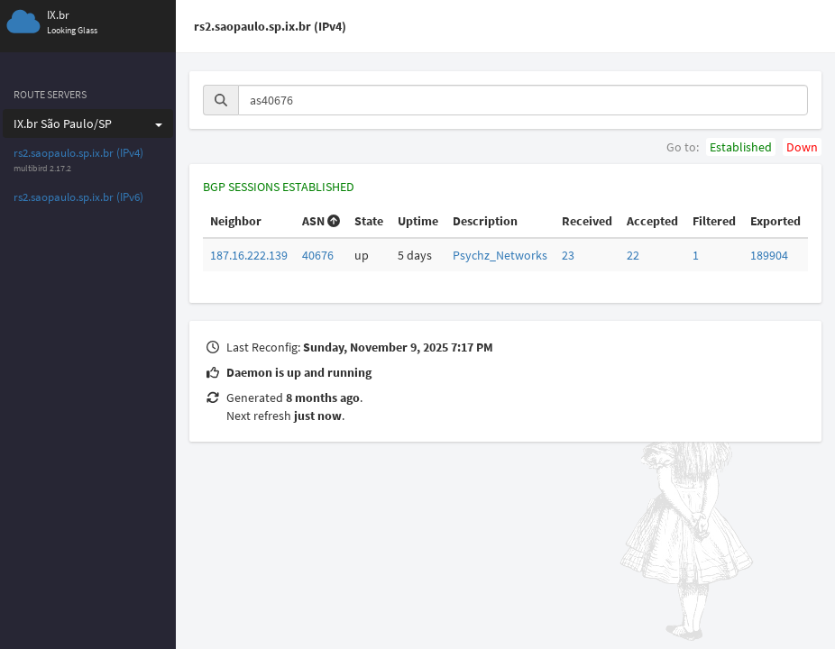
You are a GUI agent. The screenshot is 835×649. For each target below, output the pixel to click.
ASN (321, 221)
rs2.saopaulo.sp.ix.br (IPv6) (78, 197)
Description (485, 221)
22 (633, 255)
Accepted (652, 221)
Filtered (714, 221)
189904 (769, 255)
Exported (775, 221)
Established (741, 147)
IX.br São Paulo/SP (88, 123)
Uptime (418, 221)
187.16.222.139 (249, 255)
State (368, 221)
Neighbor (236, 221)
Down (802, 147)
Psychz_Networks (500, 255)
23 (568, 255)
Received (587, 221)
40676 (318, 255)
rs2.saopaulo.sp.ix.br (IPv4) (78, 152)
